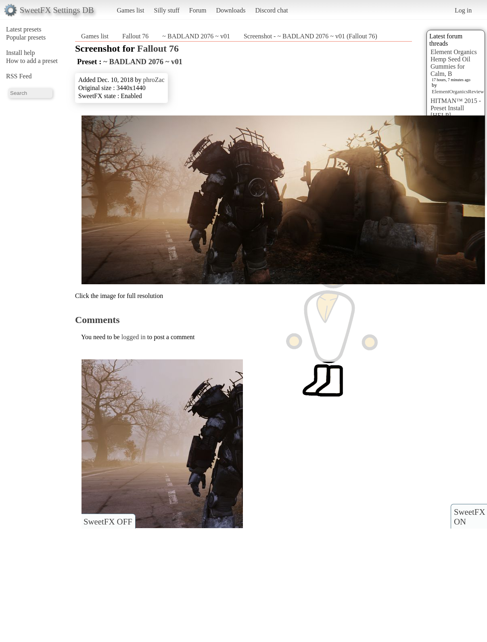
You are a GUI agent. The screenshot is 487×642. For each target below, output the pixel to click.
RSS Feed (19, 76)
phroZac (153, 79)
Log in (463, 10)
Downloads (230, 10)
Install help (20, 52)
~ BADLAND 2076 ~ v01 (196, 36)
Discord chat (271, 10)
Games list (130, 10)
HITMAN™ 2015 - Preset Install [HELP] (456, 108)
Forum (198, 10)
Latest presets (24, 29)
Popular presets (26, 37)
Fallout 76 (135, 36)
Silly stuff (167, 10)
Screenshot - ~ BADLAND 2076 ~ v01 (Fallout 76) (310, 36)
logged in (133, 337)
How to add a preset (32, 60)
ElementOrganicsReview (458, 91)
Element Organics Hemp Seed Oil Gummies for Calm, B (454, 62)
